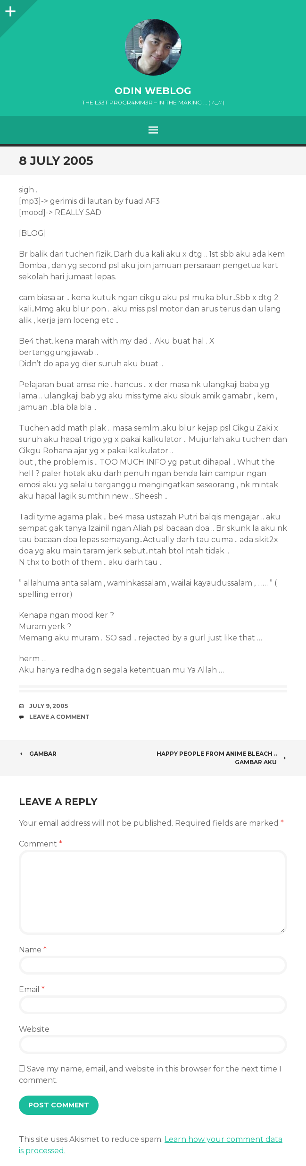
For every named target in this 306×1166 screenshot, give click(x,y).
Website (34, 1029)
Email (32, 989)
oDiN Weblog (153, 90)
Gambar (38, 753)
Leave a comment (59, 716)
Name (33, 949)
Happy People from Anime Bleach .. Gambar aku (222, 758)
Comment (40, 843)
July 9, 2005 (48, 705)
